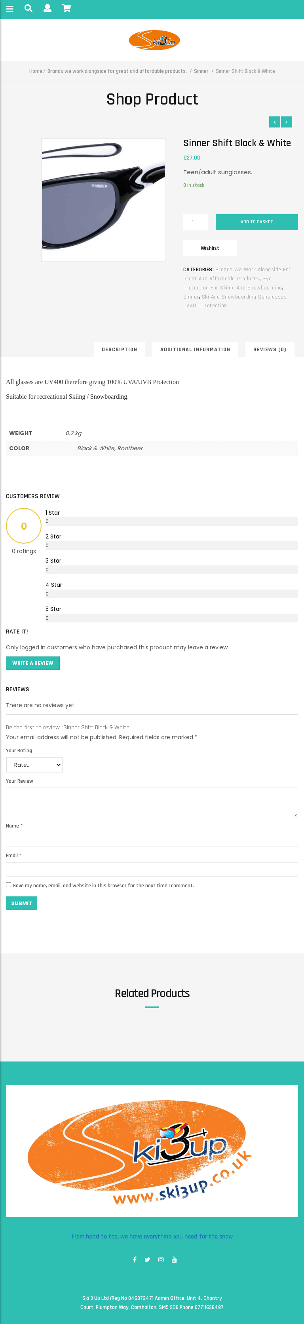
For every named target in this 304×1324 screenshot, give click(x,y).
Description (119, 349)
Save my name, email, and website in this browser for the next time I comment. (103, 885)
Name (14, 825)
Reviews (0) (270, 349)
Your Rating (19, 750)
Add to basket (257, 222)
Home (35, 71)
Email (13, 855)
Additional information (195, 349)
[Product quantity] (195, 222)
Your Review (19, 781)
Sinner (201, 71)
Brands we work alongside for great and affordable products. (117, 71)
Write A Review (32, 663)
